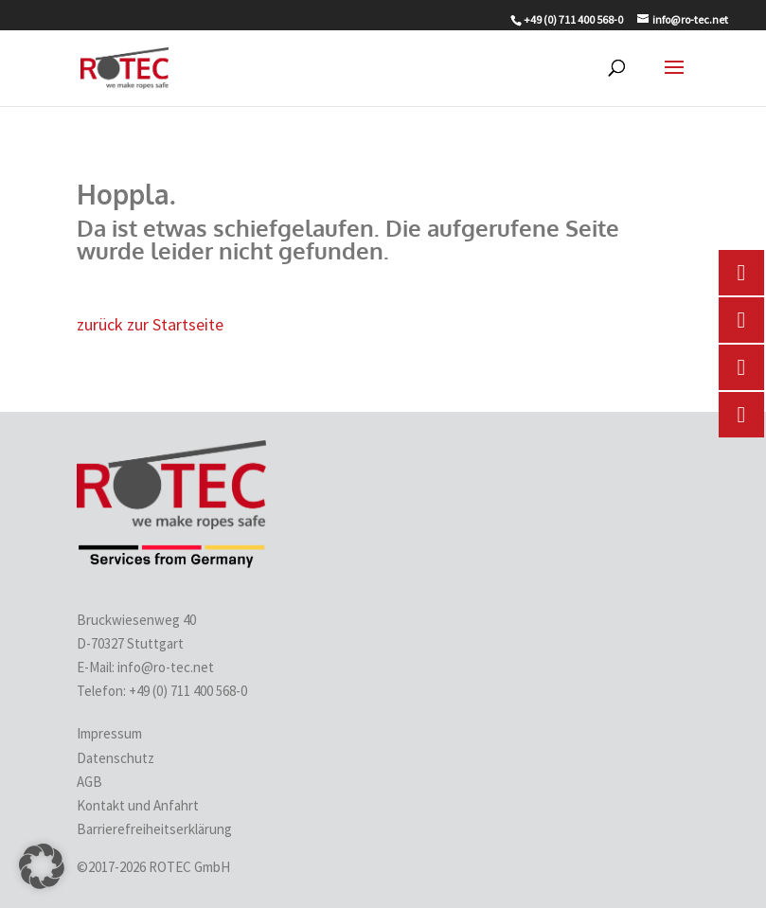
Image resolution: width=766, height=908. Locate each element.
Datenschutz (115, 758)
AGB (89, 782)
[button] (41, 866)
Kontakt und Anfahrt (138, 805)
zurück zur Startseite (150, 324)
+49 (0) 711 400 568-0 (189, 691)
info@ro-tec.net (165, 667)
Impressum (109, 733)
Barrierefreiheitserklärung (154, 829)
